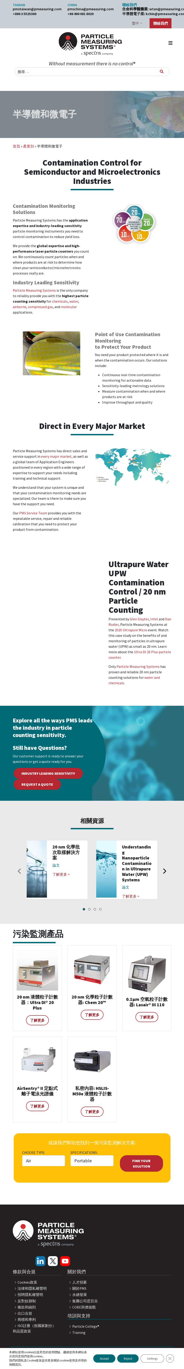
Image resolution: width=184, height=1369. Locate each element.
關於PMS (77, 1288)
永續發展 (77, 1294)
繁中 (135, 23)
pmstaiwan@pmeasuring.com (37, 9)
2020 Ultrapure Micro (130, 630)
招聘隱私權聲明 (28, 1294)
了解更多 (37, 1020)
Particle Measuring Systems (34, 290)
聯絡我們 (160, 23)
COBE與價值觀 (81, 1307)
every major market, (56, 456)
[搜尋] (161, 71)
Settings (151, 1358)
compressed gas (40, 306)
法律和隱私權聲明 (30, 1288)
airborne (19, 306)
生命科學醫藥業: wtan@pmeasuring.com (146, 9)
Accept (101, 1358)
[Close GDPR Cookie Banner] (170, 1358)
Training (76, 1332)
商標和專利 (24, 1319)
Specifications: (84, 1152)
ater (75, 301)
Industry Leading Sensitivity (48, 773)
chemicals (60, 301)
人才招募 (77, 1282)
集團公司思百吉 (82, 1301)
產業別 (28, 146)
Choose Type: (33, 1152)
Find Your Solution (141, 1163)
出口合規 (22, 1313)
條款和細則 (24, 1307)
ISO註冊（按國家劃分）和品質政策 (34, 1328)
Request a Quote (37, 784)
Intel (154, 619)
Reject (125, 1358)
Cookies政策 (25, 1282)
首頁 (16, 146)
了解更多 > (61, 874)
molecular (69, 306)
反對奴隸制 (24, 1301)
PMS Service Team (33, 513)
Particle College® (83, 1326)
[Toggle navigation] (170, 44)
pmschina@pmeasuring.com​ (90, 9)
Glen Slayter (139, 619)
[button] (84, 909)
